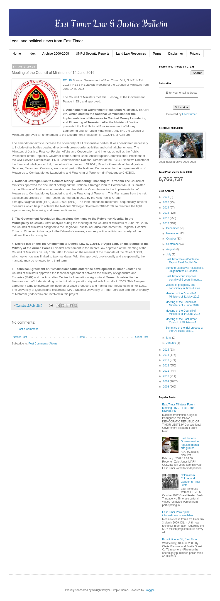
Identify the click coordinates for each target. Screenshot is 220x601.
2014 (166, 354)
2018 (166, 212)
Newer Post (20, 337)
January (171, 342)
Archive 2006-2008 (55, 53)
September (173, 244)
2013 (166, 360)
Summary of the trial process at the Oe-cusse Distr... (184, 329)
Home (16, 53)
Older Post (141, 337)
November (173, 233)
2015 (166, 349)
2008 (166, 386)
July (169, 254)
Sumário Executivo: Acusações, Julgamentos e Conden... (185, 269)
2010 (166, 376)
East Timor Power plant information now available (177, 514)
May (169, 337)
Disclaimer (175, 53)
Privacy (195, 53)
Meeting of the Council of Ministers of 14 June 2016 (183, 312)
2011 (166, 370)
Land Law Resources (131, 53)
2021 (166, 197)
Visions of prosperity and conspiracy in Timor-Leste (183, 286)
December (173, 228)
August (171, 249)
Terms (157, 53)
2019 (166, 207)
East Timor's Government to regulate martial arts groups (190, 443)
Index (31, 53)
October (171, 238)
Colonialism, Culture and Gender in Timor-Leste (191, 480)
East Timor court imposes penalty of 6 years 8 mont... (184, 278)
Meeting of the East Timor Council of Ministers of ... (182, 320)
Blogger (149, 590)
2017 (166, 218)
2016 (166, 223)
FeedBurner (189, 114)
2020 (166, 202)
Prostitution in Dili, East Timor (180, 539)
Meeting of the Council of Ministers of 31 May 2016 (182, 295)
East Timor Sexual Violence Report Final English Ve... (183, 261)
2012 (166, 365)
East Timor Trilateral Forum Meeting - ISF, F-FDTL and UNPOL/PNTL (178, 408)
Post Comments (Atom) (42, 343)
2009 (166, 381)
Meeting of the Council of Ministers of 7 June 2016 (182, 303)
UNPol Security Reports (92, 53)
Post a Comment (27, 329)
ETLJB (67, 80)
